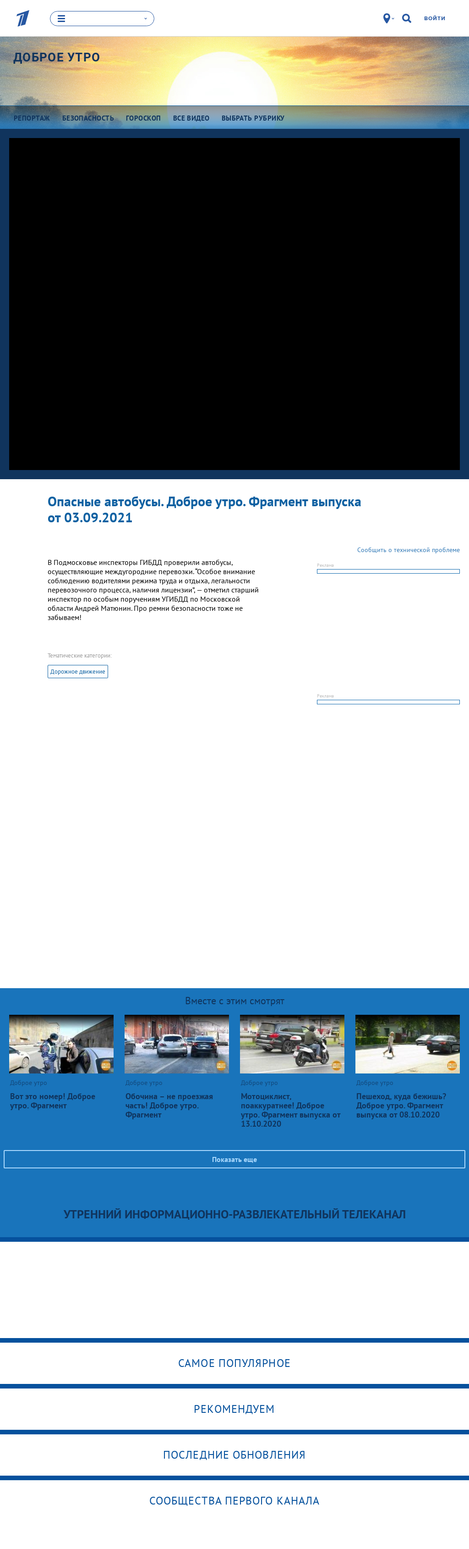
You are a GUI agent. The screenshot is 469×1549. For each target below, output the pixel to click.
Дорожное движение (77, 671)
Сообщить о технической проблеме (408, 549)
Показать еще (234, 1158)
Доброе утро (56, 57)
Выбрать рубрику (253, 118)
